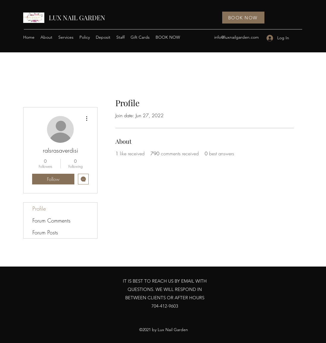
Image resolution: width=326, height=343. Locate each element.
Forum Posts (45, 232)
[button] (65, 37)
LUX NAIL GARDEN (77, 17)
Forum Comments (51, 220)
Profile (39, 208)
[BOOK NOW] (243, 18)
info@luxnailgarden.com (236, 37)
